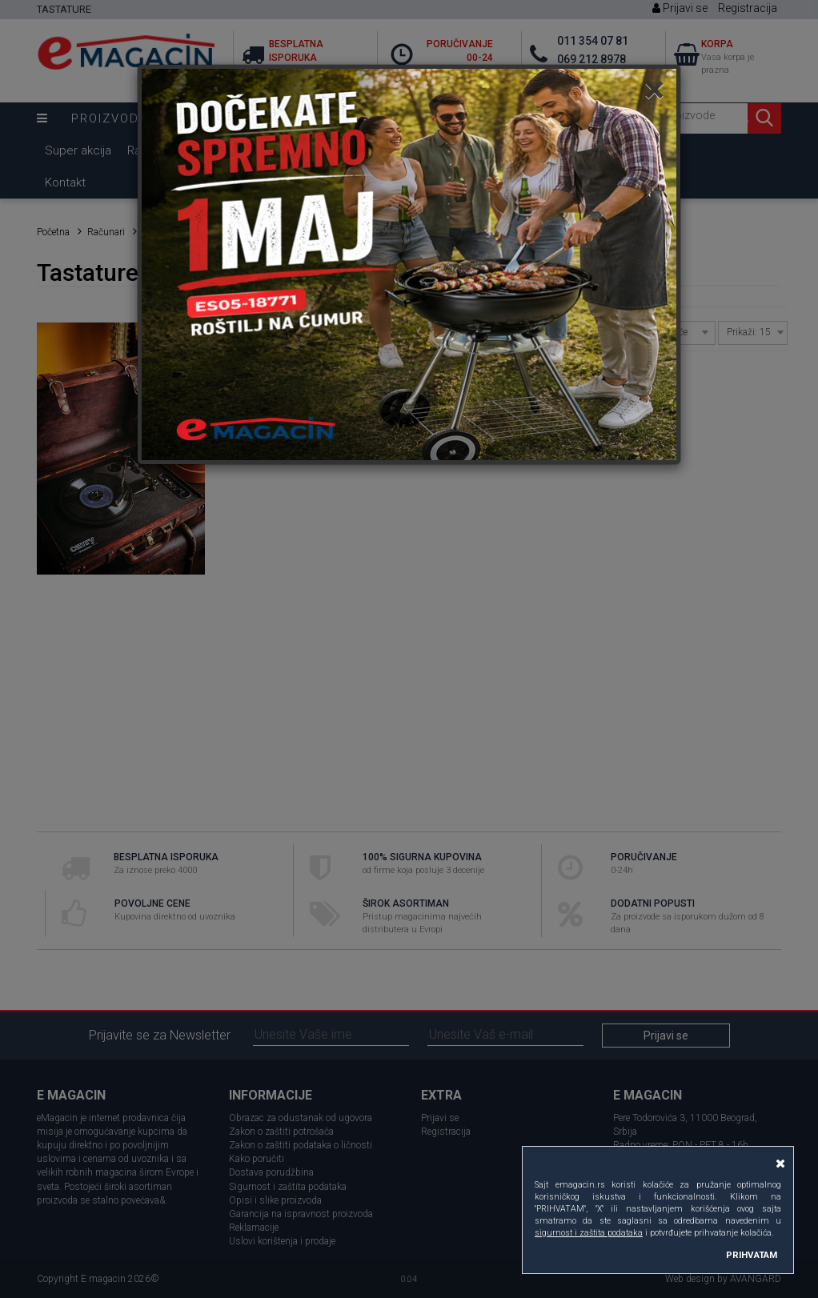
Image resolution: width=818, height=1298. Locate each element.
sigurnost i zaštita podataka (589, 1233)
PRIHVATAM (751, 1254)
